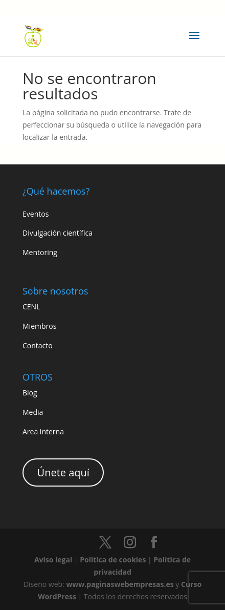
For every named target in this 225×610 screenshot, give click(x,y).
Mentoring (39, 252)
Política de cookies (113, 559)
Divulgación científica (57, 233)
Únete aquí (63, 472)
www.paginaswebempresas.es (119, 584)
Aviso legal (53, 559)
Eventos (35, 214)
